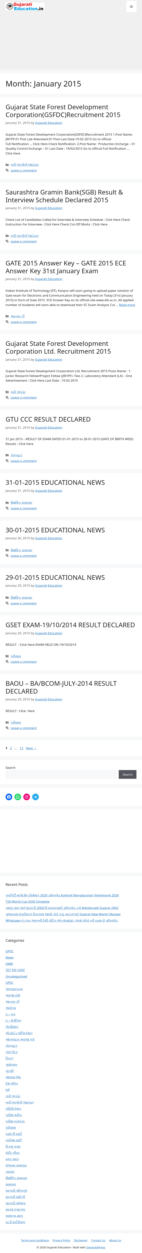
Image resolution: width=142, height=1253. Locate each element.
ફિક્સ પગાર (13, 1146)
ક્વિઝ (9, 1058)
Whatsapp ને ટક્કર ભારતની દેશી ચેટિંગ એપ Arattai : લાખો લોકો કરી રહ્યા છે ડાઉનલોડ (62, 920)
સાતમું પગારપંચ (15, 1209)
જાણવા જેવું (13, 1077)
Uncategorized (16, 976)
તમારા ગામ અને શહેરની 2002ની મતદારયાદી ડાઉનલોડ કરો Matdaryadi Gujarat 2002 (62, 908)
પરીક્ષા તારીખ (14, 1115)
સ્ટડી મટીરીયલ (15, 1222)
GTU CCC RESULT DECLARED (48, 419)
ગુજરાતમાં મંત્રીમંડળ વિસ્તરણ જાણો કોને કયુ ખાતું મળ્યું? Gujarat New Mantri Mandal (63, 914)
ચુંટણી (10, 1071)
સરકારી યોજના (16, 1203)
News (10, 957)
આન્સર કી (17, 316)
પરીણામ (16, 656)
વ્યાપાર (10, 1171)
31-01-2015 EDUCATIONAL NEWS (55, 482)
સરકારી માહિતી (15, 1197)
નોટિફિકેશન (13, 1108)
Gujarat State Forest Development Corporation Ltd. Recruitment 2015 (58, 347)
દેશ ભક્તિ (12, 1083)
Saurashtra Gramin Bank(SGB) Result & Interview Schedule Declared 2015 (64, 196)
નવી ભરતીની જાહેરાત (25, 164)
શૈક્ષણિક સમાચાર (21, 502)
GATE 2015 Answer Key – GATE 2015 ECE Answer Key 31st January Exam (66, 267)
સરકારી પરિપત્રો (16, 1190)
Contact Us (98, 1240)
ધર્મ (8, 1090)
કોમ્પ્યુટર (16, 455)
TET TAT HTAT (15, 970)
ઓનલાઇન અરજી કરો (20, 1039)
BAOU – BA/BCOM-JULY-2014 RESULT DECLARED (61, 687)
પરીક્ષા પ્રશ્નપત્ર (15, 1121)
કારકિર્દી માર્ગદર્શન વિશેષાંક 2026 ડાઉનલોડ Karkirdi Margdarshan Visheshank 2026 (62, 895)
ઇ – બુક (11, 1014)
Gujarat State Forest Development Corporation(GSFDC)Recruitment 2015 (63, 110)
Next (31, 748)
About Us (115, 1240)
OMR (9, 964)
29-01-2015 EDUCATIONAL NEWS (55, 577)
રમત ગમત (12, 1159)
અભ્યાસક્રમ (14, 989)
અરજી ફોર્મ (13, 995)
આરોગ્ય (11, 1008)
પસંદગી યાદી (14, 1134)
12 (21, 748)
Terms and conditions (35, 1240)
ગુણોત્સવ (11, 1064)
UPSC (9, 983)
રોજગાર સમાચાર (16, 1165)
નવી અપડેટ (18, 392)
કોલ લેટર (12, 1052)
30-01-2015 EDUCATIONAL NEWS (55, 530)
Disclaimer (81, 1240)
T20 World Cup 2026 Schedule (27, 901)
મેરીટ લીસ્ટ (13, 1153)
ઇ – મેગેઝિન (13, 1020)
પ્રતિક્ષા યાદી (14, 1140)
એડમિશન (12, 1027)
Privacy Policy (61, 1240)
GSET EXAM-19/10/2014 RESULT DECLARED (70, 624)
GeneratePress (95, 1247)
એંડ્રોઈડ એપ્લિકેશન (19, 1033)
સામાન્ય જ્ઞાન (14, 1216)
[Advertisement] (71, 43)
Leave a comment (24, 170)
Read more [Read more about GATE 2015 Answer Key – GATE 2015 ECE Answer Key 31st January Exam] (127, 305)
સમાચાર (11, 1184)
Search (11, 767)
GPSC (9, 951)
